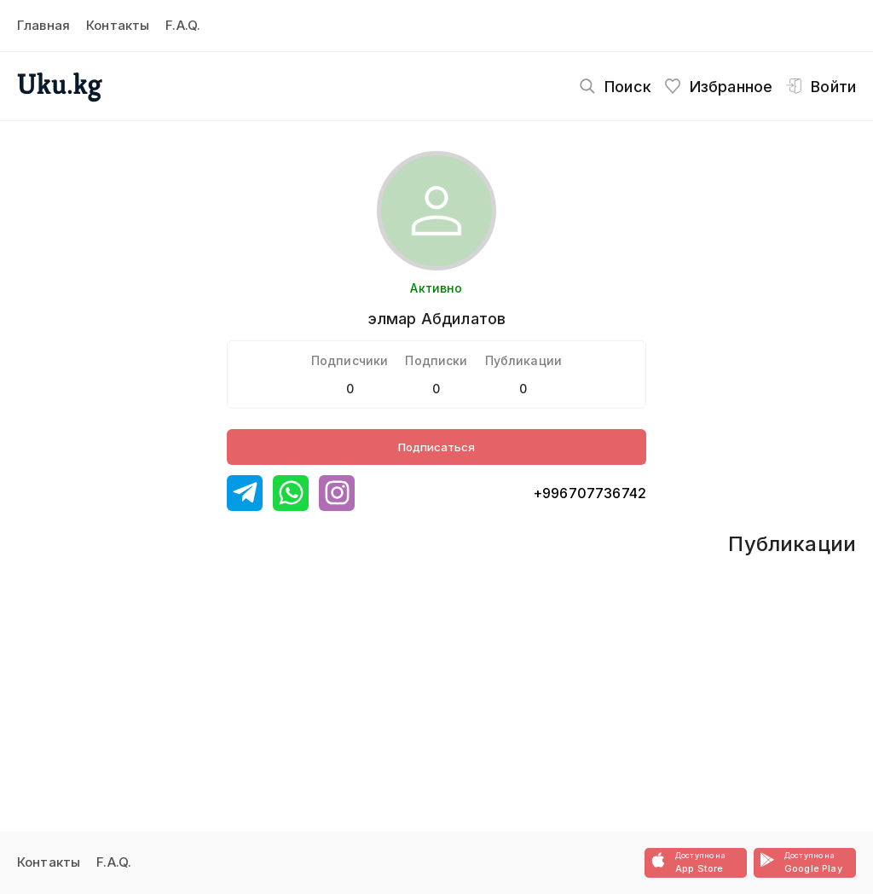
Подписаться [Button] (436, 447)
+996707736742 (589, 493)
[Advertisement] (372, 656)
